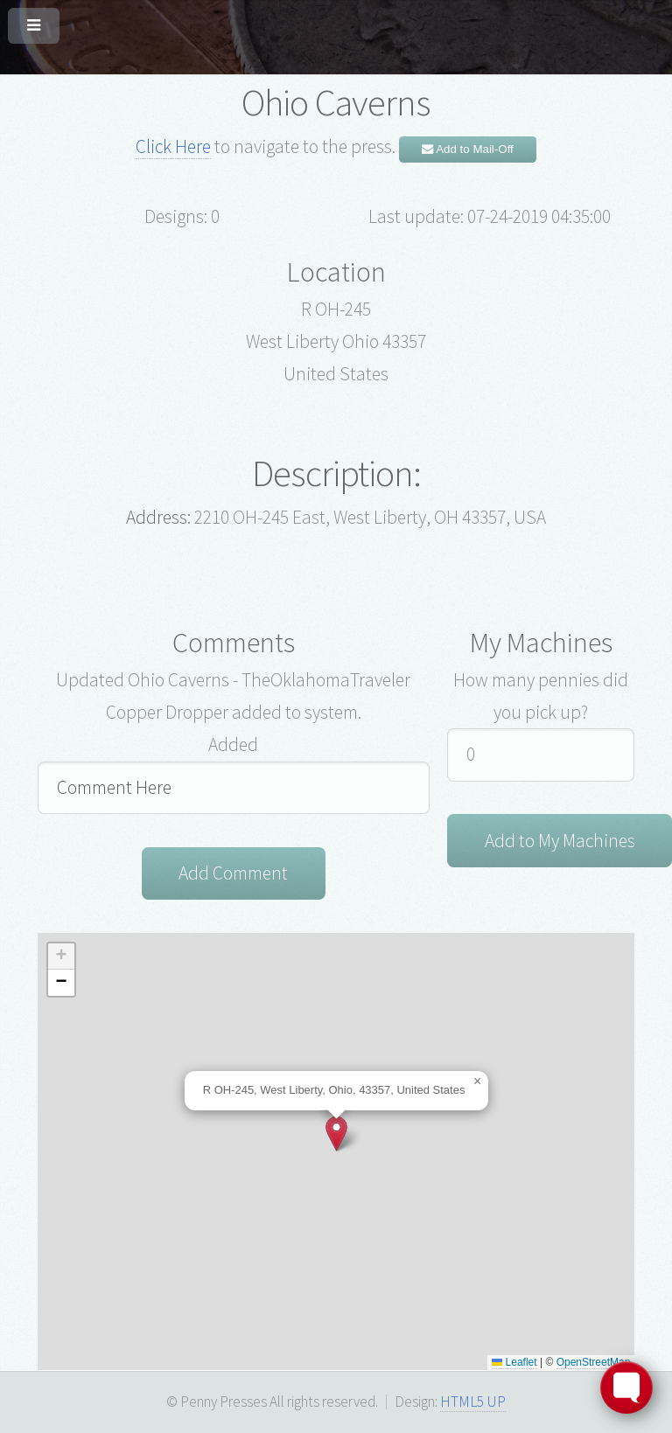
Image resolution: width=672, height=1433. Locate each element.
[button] (336, 1133)
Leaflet (514, 1362)
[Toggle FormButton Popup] (626, 1387)
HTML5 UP (473, 1401)
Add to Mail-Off (468, 149)
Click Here (173, 146)
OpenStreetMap (593, 1362)
